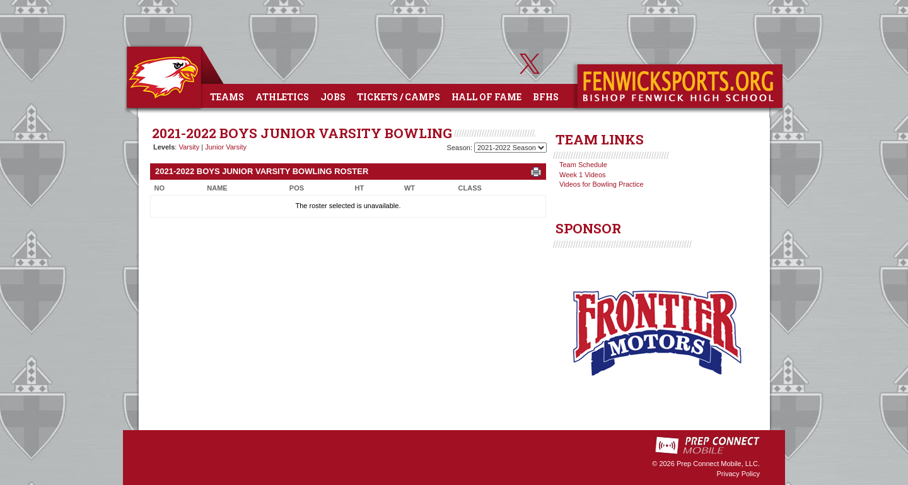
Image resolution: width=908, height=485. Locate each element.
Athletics (282, 97)
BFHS (546, 97)
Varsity (188, 147)
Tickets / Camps (398, 97)
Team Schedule (583, 164)
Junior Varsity (226, 147)
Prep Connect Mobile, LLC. (718, 463)
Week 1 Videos (582, 174)
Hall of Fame (486, 97)
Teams (227, 97)
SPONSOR (588, 228)
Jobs (333, 97)
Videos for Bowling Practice (601, 184)
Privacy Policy (738, 473)
